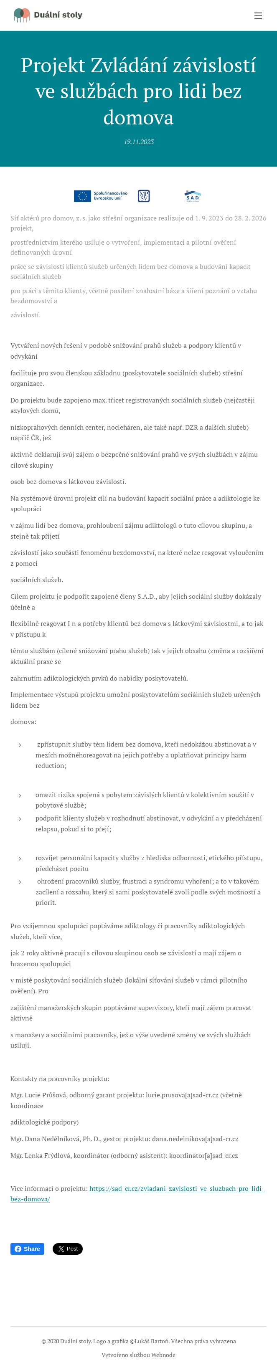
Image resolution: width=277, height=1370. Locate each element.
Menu (258, 15)
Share (27, 1249)
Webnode (163, 1355)
